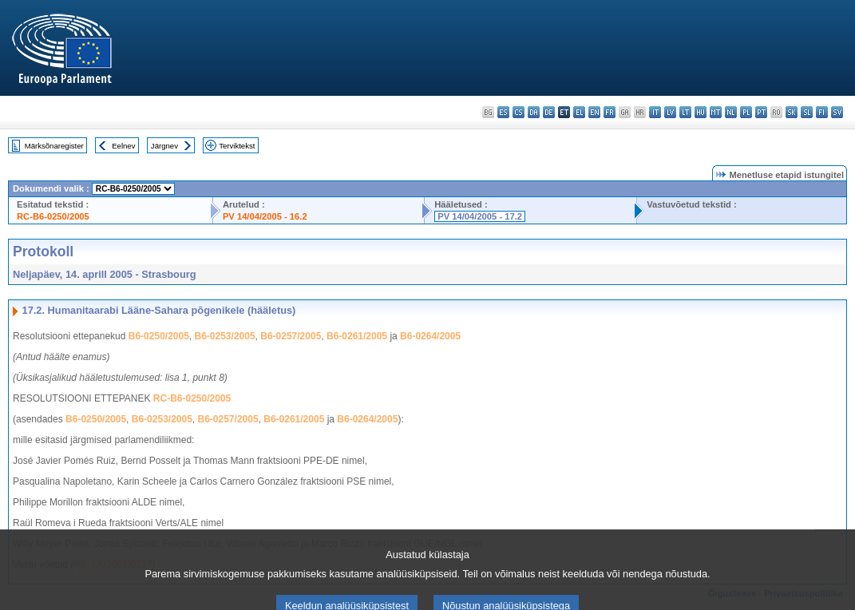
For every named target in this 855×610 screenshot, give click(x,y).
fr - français (610, 112)
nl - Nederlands (731, 112)
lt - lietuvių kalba (685, 112)
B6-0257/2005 (290, 336)
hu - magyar (701, 112)
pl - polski (746, 112)
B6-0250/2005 (159, 336)
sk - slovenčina (792, 112)
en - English (594, 112)
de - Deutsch (549, 112)
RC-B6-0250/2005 (53, 216)
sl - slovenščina (807, 112)
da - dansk (534, 112)
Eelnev (123, 145)
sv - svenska (837, 112)
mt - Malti (716, 112)
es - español (503, 112)
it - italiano (655, 112)
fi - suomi (822, 112)
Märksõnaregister (54, 145)
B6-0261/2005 (357, 336)
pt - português (761, 112)
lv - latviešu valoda (670, 112)
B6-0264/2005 (430, 336)
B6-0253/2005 (225, 336)
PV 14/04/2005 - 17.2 (479, 216)
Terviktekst (237, 145)
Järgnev (164, 145)
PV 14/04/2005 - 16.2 (265, 216)
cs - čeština (518, 112)
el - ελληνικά (579, 112)
